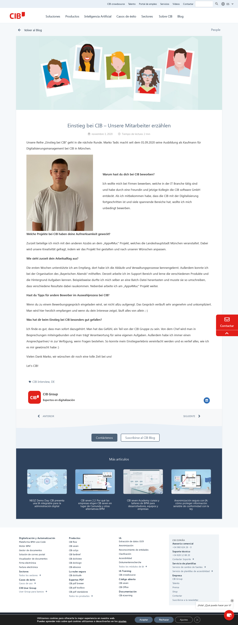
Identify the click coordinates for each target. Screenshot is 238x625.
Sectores (147, 16)
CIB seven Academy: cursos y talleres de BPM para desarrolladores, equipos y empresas (143, 505)
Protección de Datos (119, 618)
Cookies (102, 618)
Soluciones (53, 16)
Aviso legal (138, 618)
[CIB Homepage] (17, 15)
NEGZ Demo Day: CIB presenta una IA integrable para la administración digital (47, 503)
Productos (72, 16)
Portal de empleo (148, 3)
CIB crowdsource (116, 3)
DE (53, 382)
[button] (207, 400)
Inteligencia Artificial (97, 16)
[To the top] (227, 333)
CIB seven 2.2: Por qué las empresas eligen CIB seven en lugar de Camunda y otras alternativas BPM (95, 505)
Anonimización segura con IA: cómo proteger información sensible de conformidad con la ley (191, 505)
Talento (132, 3)
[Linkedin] (148, 619)
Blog (180, 16)
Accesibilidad (72, 618)
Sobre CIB (165, 16)
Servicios (164, 3)
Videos (176, 3)
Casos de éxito (126, 16)
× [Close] (232, 600)
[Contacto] (227, 319)
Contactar (188, 3)
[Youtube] (155, 619)
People (215, 29)
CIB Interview (41, 382)
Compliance (89, 618)
